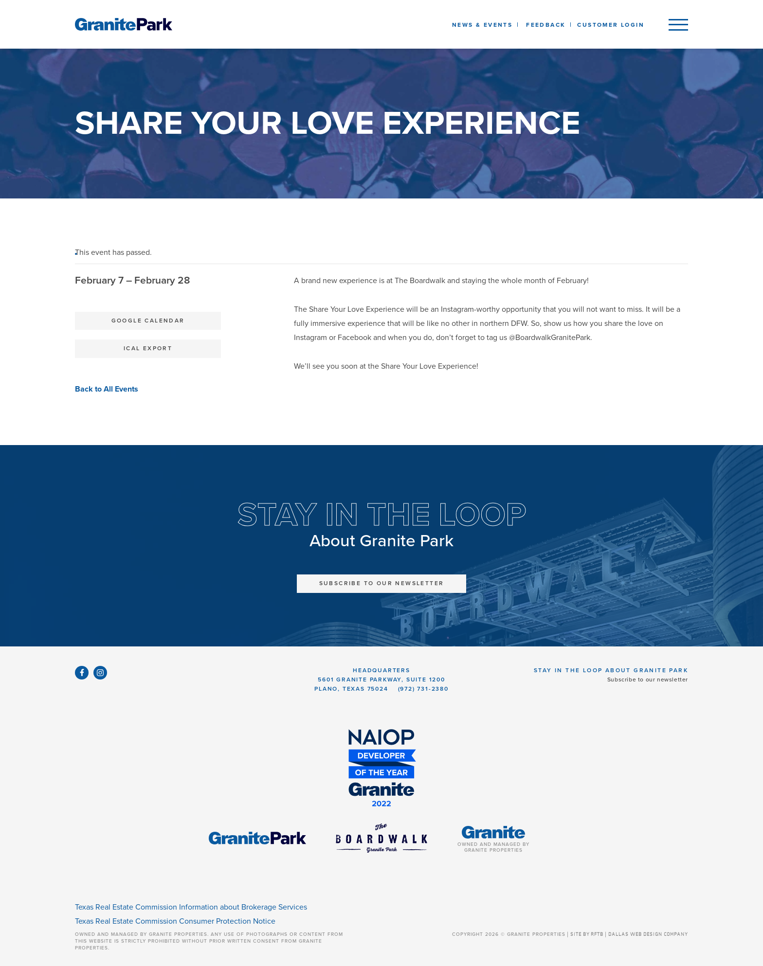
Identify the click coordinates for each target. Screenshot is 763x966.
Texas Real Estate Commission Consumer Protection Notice (175, 921)
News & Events (484, 24)
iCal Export (148, 348)
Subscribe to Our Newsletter (381, 583)
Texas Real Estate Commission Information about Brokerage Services (191, 907)
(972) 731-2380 (423, 688)
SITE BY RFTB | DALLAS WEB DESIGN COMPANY (629, 934)
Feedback (545, 24)
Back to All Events (106, 389)
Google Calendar (148, 320)
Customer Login (610, 24)
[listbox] (545, 24)
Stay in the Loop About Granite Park (611, 670)
